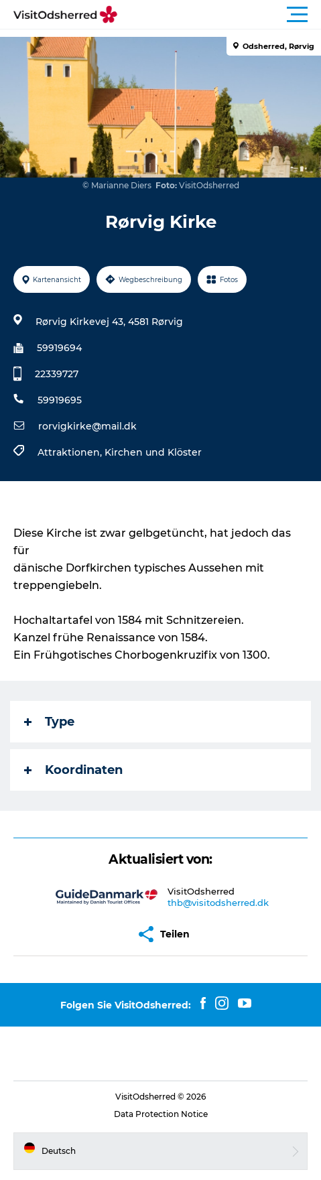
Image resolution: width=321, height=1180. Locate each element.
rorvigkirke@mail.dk (87, 426)
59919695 (60, 400)
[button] (221, 15)
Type (49, 721)
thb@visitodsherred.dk (218, 902)
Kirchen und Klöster (153, 452)
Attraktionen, (71, 452)
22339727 (56, 374)
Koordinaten (73, 770)
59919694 (59, 348)
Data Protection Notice (161, 1114)
